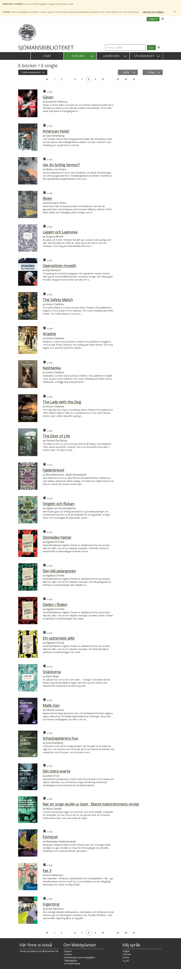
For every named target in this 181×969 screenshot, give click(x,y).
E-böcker (83, 56)
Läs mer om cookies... (153, 11)
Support (68, 951)
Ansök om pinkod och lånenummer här (39, 951)
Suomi (126, 957)
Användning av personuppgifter (79, 957)
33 (118, 80)
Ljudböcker (115, 56)
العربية (126, 960)
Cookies (68, 954)
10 (103, 80)
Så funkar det (147, 56)
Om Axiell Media (72, 963)
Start (47, 56)
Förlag (154, 72)
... (69, 80)
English (126, 951)
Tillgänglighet (70, 960)
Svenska (127, 954)
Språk (129, 72)
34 (126, 80)
